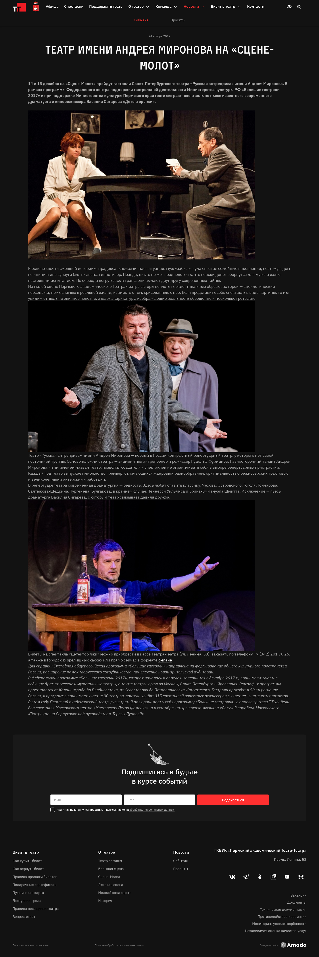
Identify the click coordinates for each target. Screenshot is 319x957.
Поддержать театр (106, 6)
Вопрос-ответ (24, 916)
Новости (194, 6)
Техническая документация (283, 909)
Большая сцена (111, 868)
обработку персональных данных (152, 810)
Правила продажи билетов (35, 876)
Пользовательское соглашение (30, 945)
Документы (296, 902)
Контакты (256, 6)
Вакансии (298, 895)
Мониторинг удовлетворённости (279, 923)
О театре (139, 6)
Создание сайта (283, 945)
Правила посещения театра (36, 908)
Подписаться (233, 800)
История (105, 900)
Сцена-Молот (109, 876)
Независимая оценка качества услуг (275, 930)
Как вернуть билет (28, 868)
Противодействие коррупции (282, 916)
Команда (167, 6)
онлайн (165, 660)
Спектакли (73, 6)
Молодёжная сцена (114, 892)
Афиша (52, 6)
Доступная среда (27, 900)
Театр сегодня (110, 860)
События (141, 20)
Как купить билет (27, 860)
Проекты (178, 20)
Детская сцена (110, 884)
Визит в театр (226, 6)
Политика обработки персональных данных (119, 945)
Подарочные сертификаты (35, 884)
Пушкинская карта (28, 892)
